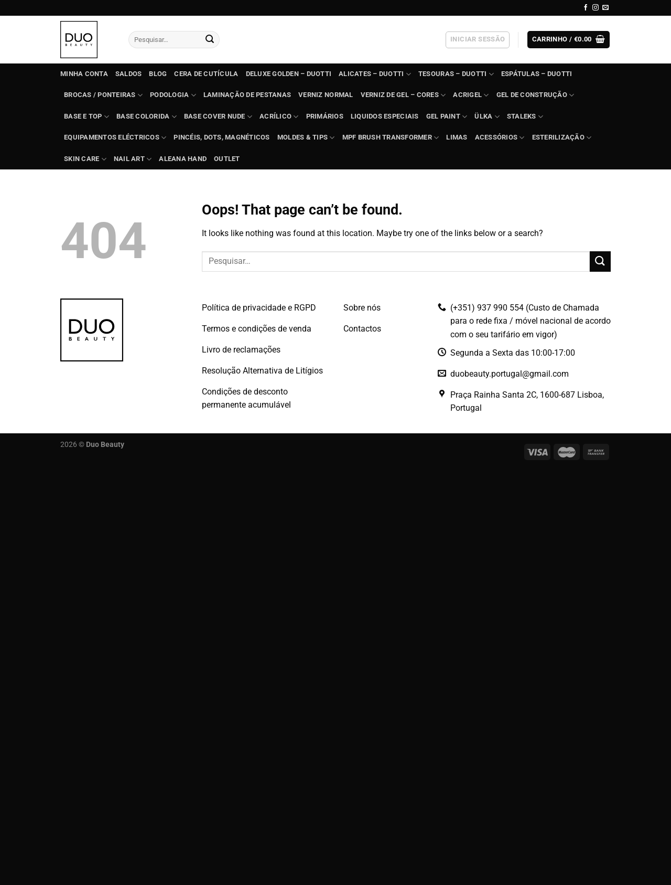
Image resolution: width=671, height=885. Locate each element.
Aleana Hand (183, 159)
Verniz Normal (325, 95)
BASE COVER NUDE (218, 117)
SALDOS (128, 74)
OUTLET (227, 159)
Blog (158, 74)
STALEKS (525, 117)
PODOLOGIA (173, 95)
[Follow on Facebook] (585, 8)
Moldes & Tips (306, 138)
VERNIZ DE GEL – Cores (403, 95)
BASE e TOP (86, 117)
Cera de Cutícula (206, 74)
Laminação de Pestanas (247, 95)
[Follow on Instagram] (595, 8)
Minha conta (84, 74)
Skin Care (85, 159)
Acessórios (500, 138)
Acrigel (471, 95)
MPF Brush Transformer (390, 138)
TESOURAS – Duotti (456, 74)
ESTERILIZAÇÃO (562, 138)
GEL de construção (535, 95)
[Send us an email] (605, 8)
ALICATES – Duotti (375, 74)
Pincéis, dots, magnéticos (221, 137)
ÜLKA (486, 117)
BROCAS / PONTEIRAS (103, 95)
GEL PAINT (447, 117)
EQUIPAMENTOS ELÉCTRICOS (115, 138)
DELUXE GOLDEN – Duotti (289, 74)
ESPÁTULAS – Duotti (536, 74)
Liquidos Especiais (385, 116)
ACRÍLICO (279, 117)
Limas (456, 137)
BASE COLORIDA (146, 117)
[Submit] (210, 40)
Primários (324, 116)
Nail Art (133, 159)
